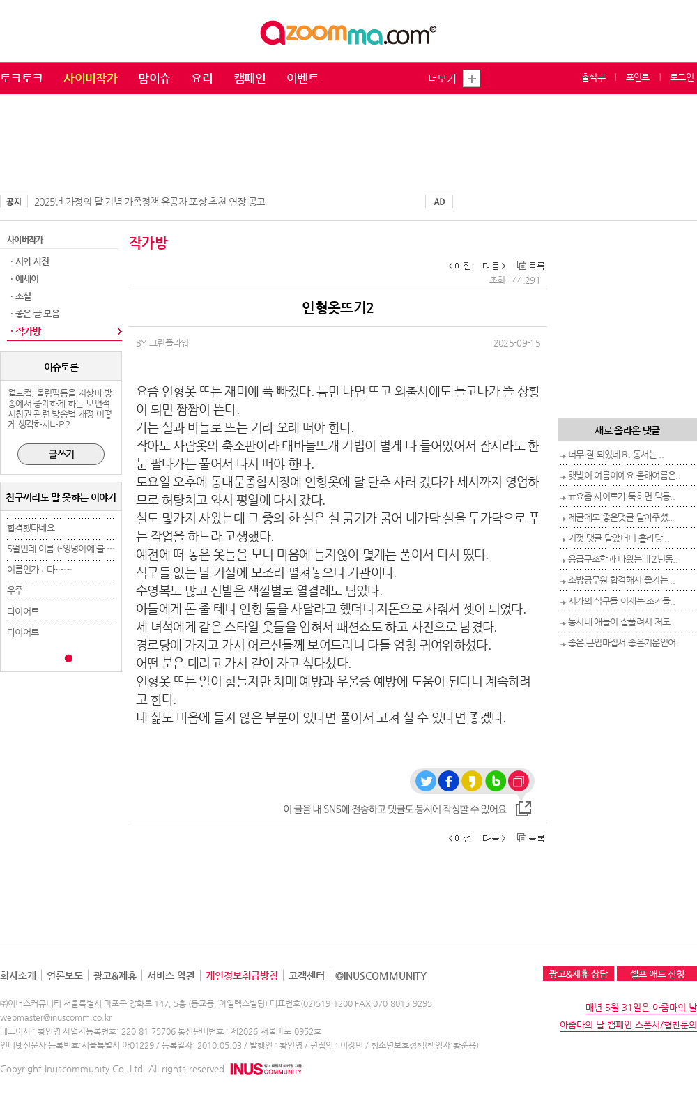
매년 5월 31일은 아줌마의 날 (641, 1007)
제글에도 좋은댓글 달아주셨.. (620, 517)
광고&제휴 (115, 975)
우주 (15, 590)
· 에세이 (24, 278)
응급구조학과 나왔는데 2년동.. (622, 559)
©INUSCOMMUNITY (381, 975)
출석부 (593, 77)
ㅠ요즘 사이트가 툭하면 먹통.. (621, 496)
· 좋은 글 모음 (34, 313)
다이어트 (22, 611)
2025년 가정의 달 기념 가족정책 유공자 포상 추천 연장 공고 (149, 201)
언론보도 (65, 975)
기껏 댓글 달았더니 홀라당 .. (618, 538)
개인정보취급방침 (242, 975)
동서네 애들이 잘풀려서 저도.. (621, 621)
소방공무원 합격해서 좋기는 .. (621, 580)
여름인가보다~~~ (39, 569)
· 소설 (20, 296)
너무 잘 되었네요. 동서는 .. (616, 454)
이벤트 (302, 78)
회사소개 (18, 975)
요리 (202, 78)
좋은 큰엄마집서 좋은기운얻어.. (624, 642)
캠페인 (249, 78)
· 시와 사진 (29, 261)
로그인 (682, 77)
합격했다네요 (30, 527)
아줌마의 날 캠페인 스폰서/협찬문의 (628, 1024)
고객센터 (307, 975)
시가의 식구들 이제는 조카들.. (621, 600)
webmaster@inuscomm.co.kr (56, 1017)
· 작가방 (25, 331)
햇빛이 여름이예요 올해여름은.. (624, 475)
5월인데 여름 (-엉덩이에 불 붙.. (63, 548)
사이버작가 (90, 78)
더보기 (442, 78)
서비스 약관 (171, 975)
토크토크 (21, 78)
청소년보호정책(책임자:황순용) (425, 1045)
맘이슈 (154, 78)
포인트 (638, 77)
